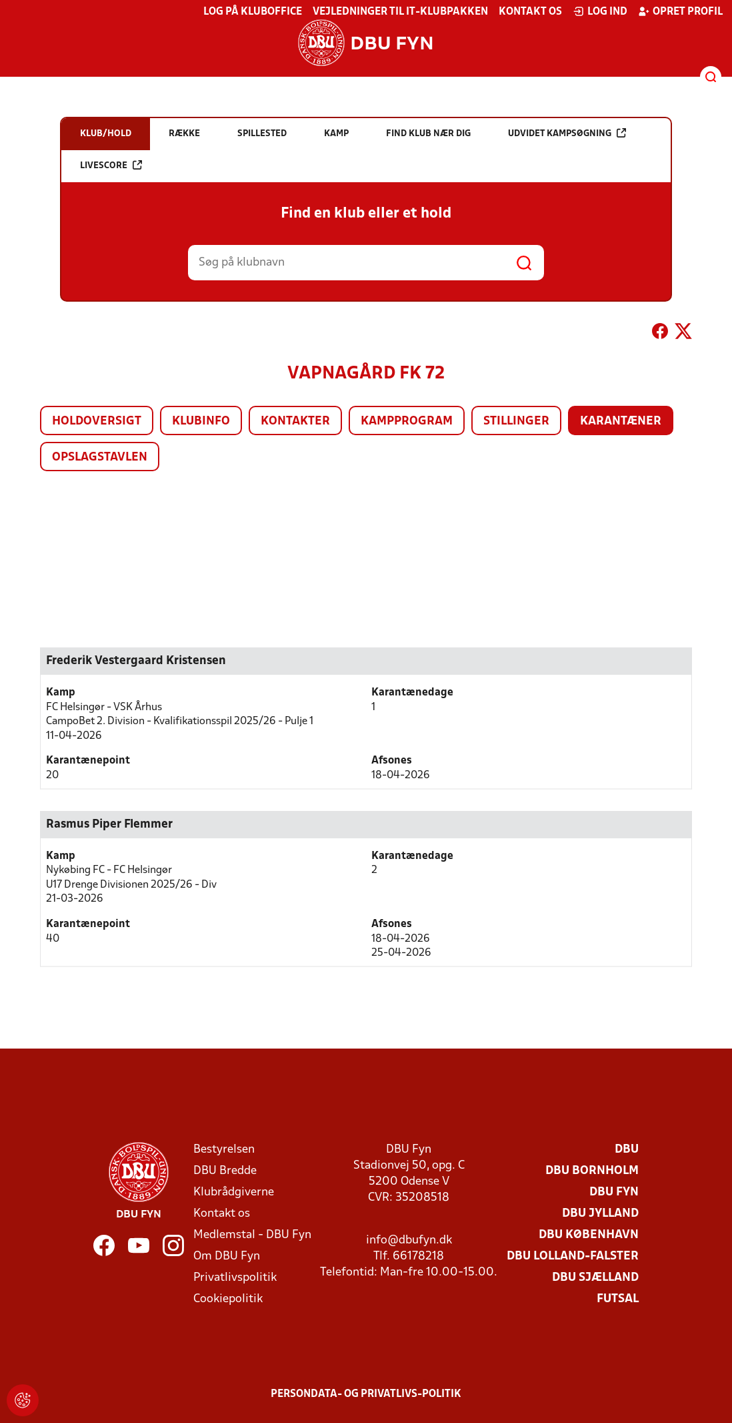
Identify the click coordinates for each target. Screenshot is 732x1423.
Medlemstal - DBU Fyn (252, 1235)
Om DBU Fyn (226, 1256)
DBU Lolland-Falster (573, 1256)
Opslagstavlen (99, 457)
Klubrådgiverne (233, 1192)
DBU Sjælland (595, 1278)
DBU (627, 1149)
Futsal (618, 1299)
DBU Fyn (614, 1192)
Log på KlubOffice (252, 12)
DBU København (589, 1235)
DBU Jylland (600, 1213)
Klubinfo (201, 421)
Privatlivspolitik (235, 1278)
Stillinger (516, 421)
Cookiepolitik (228, 1299)
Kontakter (295, 421)
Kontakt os (530, 12)
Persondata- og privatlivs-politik (366, 1394)
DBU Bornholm (592, 1171)
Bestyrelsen (224, 1149)
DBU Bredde (225, 1171)
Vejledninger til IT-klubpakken (400, 12)
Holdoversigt (96, 421)
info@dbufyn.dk (409, 1240)
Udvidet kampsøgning (567, 133)
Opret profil (680, 11)
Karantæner (620, 421)
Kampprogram (407, 421)
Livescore (111, 165)
